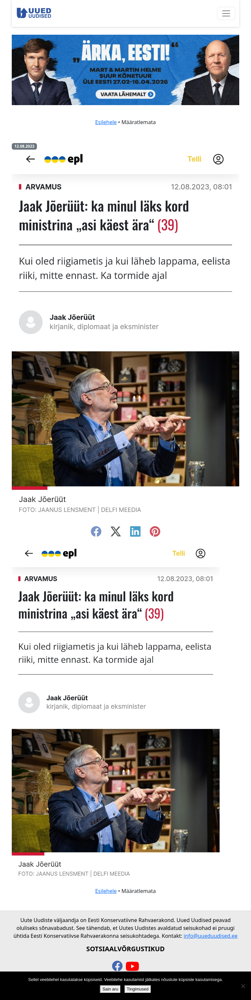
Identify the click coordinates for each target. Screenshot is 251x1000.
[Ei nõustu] (243, 986)
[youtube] (132, 966)
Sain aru (110, 989)
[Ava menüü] (226, 13)
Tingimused (138, 989)
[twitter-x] (116, 533)
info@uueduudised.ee (211, 935)
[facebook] (96, 533)
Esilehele (106, 122)
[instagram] (155, 533)
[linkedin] (135, 533)
